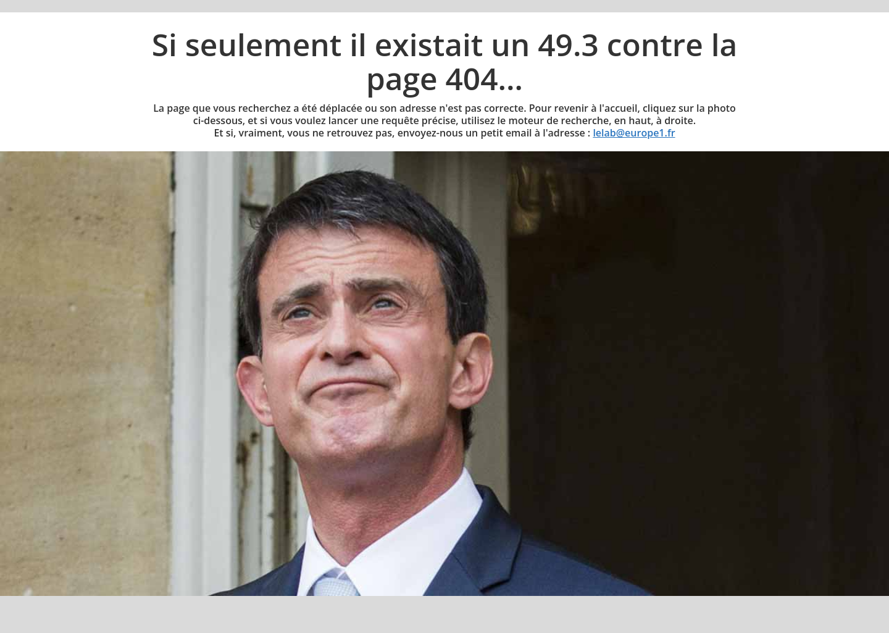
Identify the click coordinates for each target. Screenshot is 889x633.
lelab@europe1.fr (634, 133)
